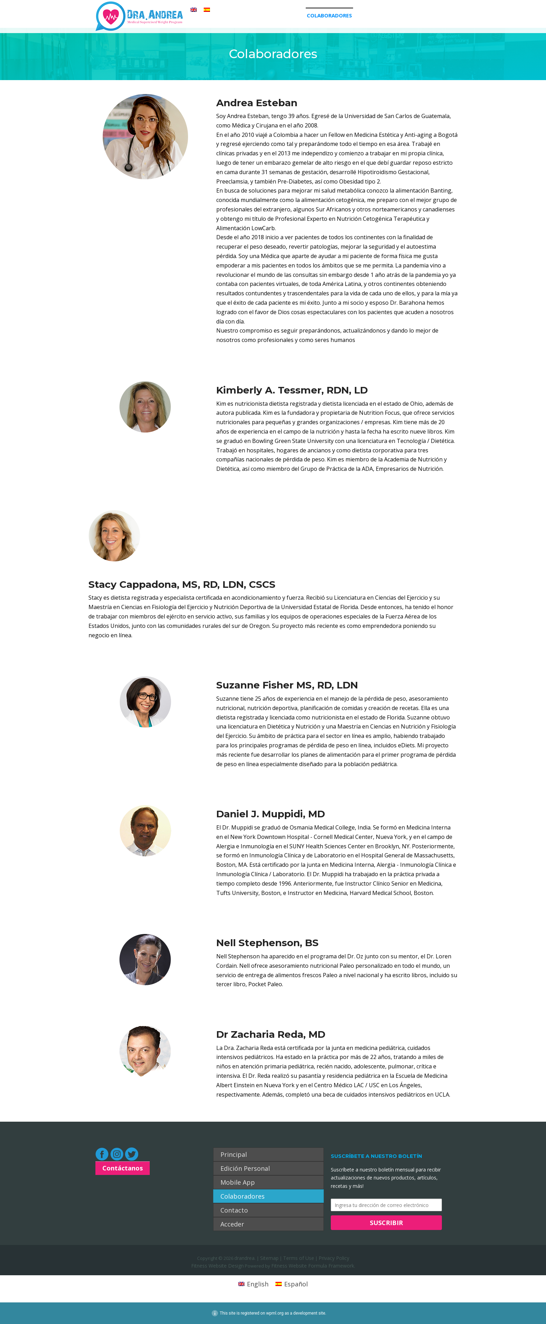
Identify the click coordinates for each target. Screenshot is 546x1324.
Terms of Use (298, 1258)
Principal (199, 15)
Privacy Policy (334, 1258)
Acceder (401, 15)
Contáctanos (122, 1168)
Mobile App (287, 15)
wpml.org (274, 1313)
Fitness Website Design (217, 1265)
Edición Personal (242, 15)
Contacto (371, 15)
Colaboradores (329, 15)
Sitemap (269, 1258)
